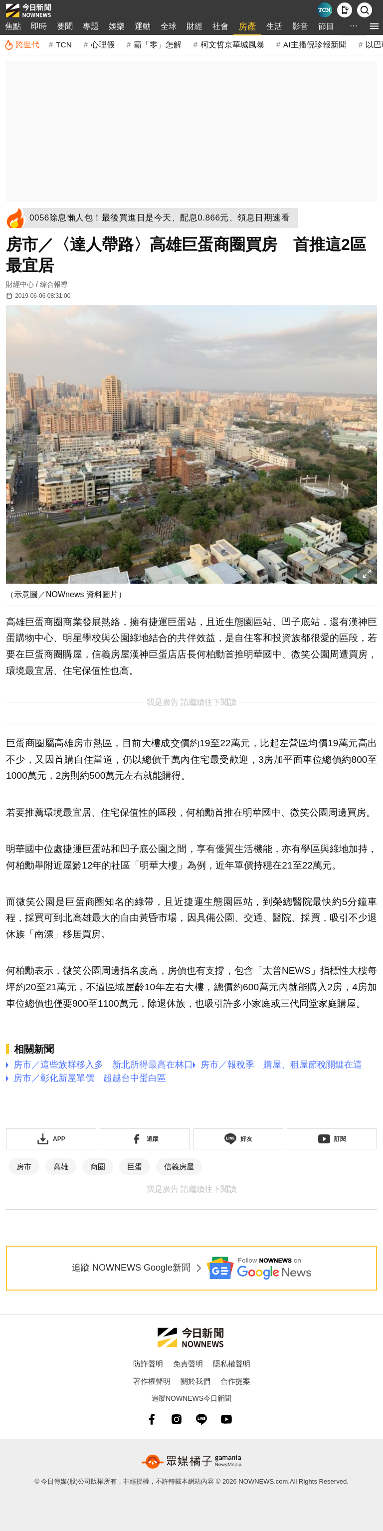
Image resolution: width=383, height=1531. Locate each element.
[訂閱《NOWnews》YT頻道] (332, 1138)
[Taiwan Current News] (324, 9)
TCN (64, 44)
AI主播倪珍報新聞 (315, 44)
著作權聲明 (152, 1381)
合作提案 (235, 1381)
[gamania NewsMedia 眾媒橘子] (191, 1461)
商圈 (97, 1166)
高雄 (60, 1166)
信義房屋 (179, 1166)
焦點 (13, 26)
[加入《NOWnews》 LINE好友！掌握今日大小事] (238, 1138)
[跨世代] (21, 45)
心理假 (103, 44)
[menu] (374, 26)
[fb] (152, 1419)
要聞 (65, 26)
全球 (169, 26)
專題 (91, 26)
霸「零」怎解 (158, 44)
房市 (23, 1166)
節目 (326, 26)
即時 (39, 26)
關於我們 (195, 1381)
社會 (220, 26)
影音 (300, 26)
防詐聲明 (148, 1363)
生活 (274, 26)
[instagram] (177, 1419)
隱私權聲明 (231, 1363)
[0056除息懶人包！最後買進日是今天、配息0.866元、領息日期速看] (162, 218)
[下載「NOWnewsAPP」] (51, 1138)
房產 (247, 26)
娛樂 (117, 26)
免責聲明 (188, 1363)
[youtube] (226, 1419)
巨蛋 (134, 1166)
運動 (143, 26)
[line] (201, 1419)
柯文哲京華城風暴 (232, 44)
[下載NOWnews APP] (344, 9)
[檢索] (364, 9)
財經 (194, 26)
